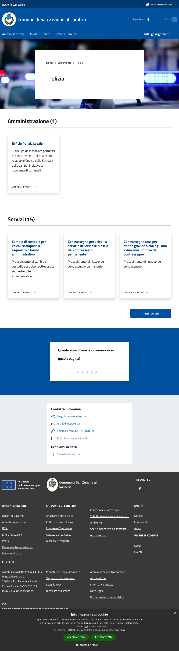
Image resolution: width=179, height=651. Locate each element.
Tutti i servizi (151, 313)
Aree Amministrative (14, 522)
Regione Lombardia (13, 4)
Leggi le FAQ (53, 584)
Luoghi (138, 545)
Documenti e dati (12, 553)
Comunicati (141, 522)
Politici (6, 541)
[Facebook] (141, 19)
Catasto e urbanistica (58, 534)
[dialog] (89, 630)
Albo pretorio (98, 578)
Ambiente (96, 522)
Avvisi (137, 528)
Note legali (96, 591)
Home (49, 63)
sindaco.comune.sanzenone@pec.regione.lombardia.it (35, 608)
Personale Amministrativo (17, 547)
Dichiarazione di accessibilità (107, 597)
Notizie (138, 516)
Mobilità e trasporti (57, 541)
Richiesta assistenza (58, 591)
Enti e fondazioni (12, 534)
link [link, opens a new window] (123, 629)
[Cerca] (173, 19)
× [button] (175, 613)
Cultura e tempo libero (59, 522)
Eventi (138, 552)
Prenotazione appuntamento (63, 572)
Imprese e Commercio (59, 528)
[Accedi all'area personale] (159, 5)
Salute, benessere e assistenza (108, 529)
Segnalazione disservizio (60, 578)
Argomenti (64, 63)
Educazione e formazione (105, 510)
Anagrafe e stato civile (59, 516)
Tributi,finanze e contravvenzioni (109, 516)
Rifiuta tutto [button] (103, 637)
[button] (89, 645)
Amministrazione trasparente (107, 572)
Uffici (5, 528)
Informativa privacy (101, 584)
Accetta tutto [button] (76, 637)
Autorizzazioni (98, 535)
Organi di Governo (13, 516)
